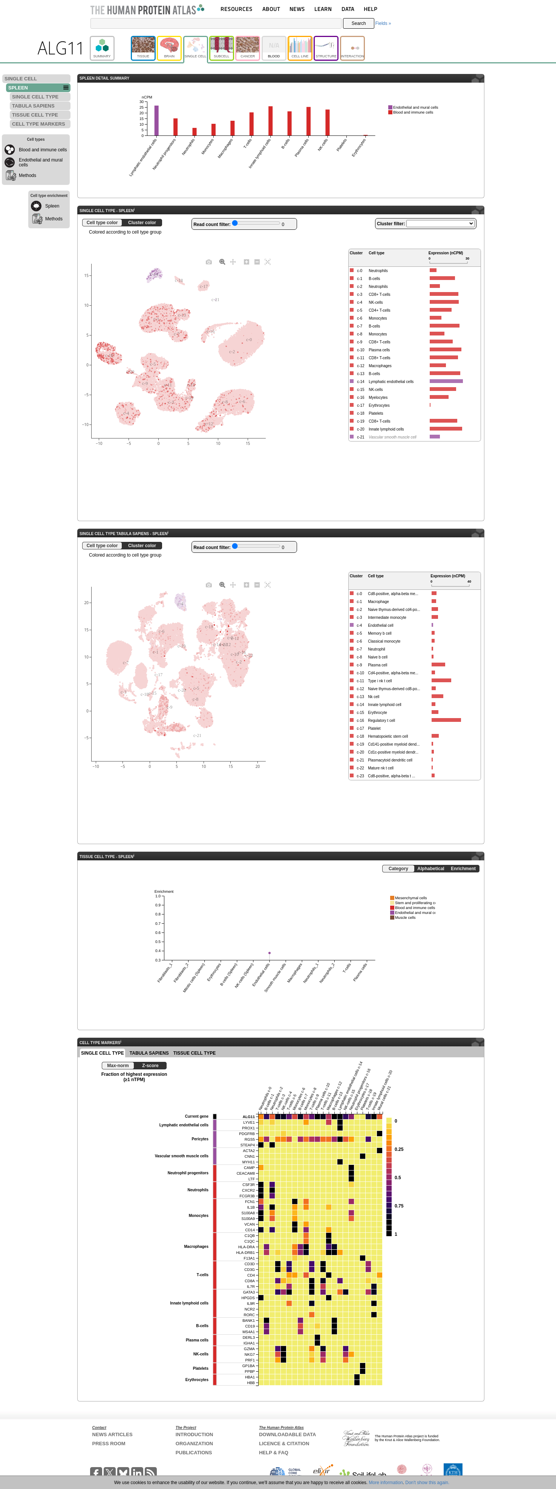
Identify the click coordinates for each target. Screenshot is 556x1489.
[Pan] (232, 261)
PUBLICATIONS (194, 1452)
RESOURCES (237, 9)
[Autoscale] (267, 261)
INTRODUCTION (194, 1434)
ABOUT (271, 9)
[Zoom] (222, 261)
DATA (348, 9)
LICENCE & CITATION (284, 1443)
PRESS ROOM (109, 1443)
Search (359, 23)
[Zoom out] (257, 261)
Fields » (383, 23)
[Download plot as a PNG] (208, 261)
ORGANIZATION (194, 1443)
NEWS (297, 9)
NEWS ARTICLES (112, 1434)
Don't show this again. (427, 1482)
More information (386, 1482)
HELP (370, 9)
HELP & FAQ (273, 1452)
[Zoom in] (246, 261)
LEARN (323, 9)
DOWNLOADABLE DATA (287, 1434)
